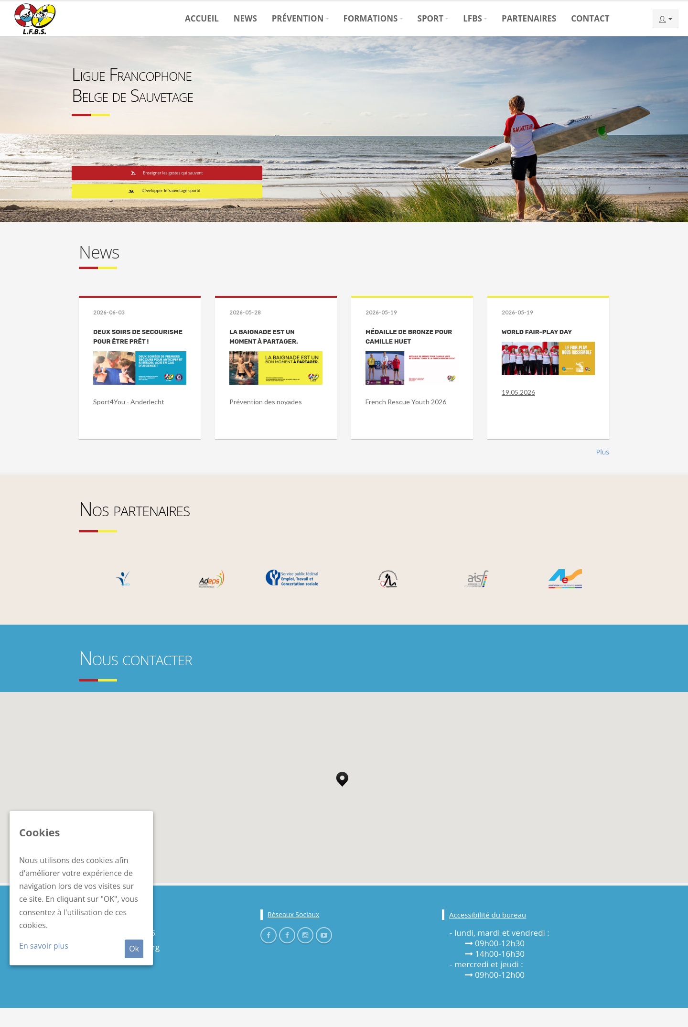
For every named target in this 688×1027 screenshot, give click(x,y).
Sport (431, 18)
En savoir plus (43, 946)
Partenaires (529, 18)
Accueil (202, 18)
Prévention (298, 18)
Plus (602, 471)
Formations (370, 18)
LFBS (472, 18)
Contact (590, 18)
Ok (134, 948)
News (245, 18)
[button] (342, 796)
